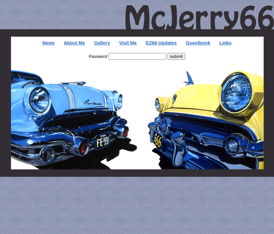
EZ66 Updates (161, 43)
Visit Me (128, 43)
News (48, 43)
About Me (74, 43)
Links (225, 43)
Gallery (102, 43)
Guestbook (198, 43)
